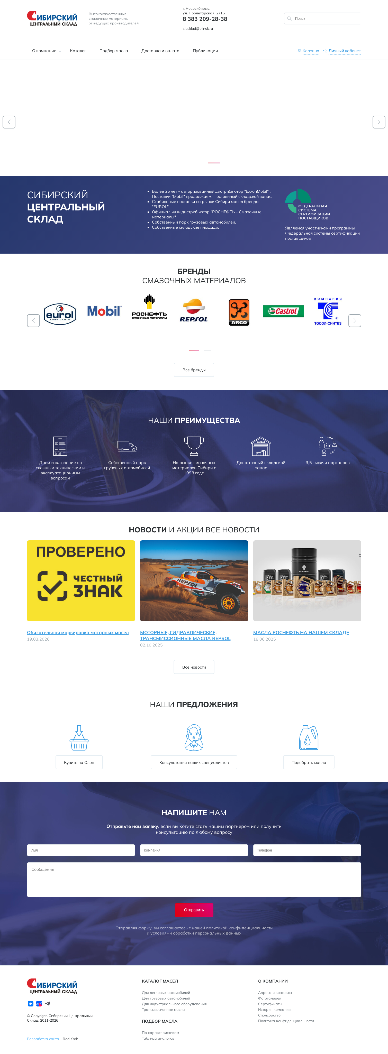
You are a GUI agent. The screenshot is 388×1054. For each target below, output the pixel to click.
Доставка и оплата (160, 50)
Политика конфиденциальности (286, 1021)
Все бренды (194, 369)
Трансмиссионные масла (163, 1009)
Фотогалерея (269, 998)
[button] (9, 122)
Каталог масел (160, 981)
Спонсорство (269, 1015)
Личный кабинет (345, 50)
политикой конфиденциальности (239, 927)
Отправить (194, 910)
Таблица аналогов (158, 1038)
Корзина (311, 50)
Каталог (78, 50)
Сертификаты (270, 1004)
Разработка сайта (43, 1039)
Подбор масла (114, 50)
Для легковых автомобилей (166, 992)
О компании (44, 50)
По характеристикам (160, 1032)
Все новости (232, 529)
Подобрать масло (309, 762)
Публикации (205, 50)
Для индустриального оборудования (174, 1004)
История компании (274, 1009)
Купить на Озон (79, 762)
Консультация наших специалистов (194, 762)
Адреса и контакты (275, 992)
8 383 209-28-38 (205, 18)
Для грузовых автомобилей (166, 998)
